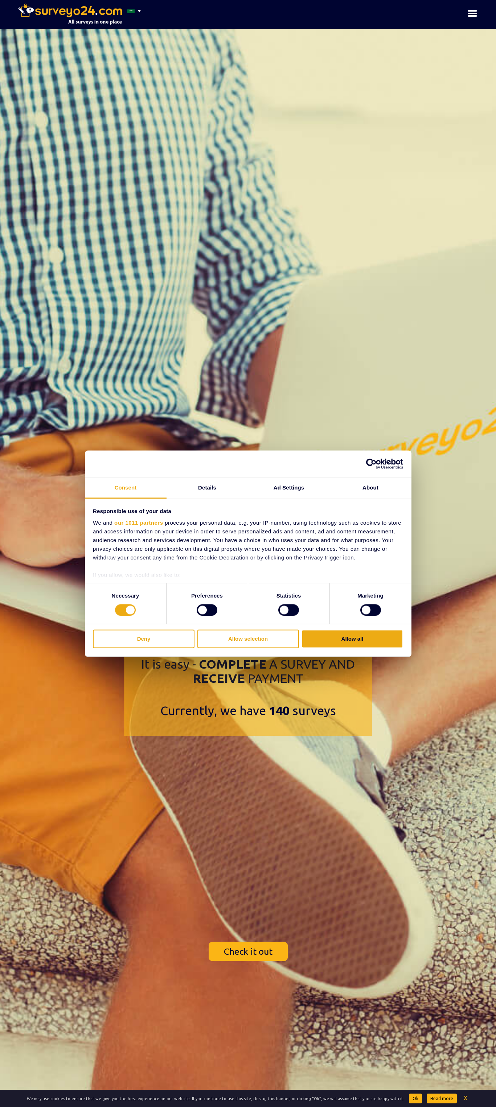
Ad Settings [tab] (289, 487)
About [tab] (370, 487)
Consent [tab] (126, 487)
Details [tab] (207, 487)
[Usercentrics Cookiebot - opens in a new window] (371, 463)
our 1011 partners (138, 523)
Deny (144, 639)
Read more (441, 1098)
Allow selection (248, 639)
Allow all (352, 639)
